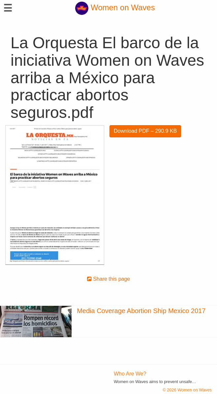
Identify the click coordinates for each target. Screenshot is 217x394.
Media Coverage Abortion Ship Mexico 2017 (141, 310)
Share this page (108, 279)
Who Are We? (130, 373)
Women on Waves (115, 7)
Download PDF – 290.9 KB (145, 131)
